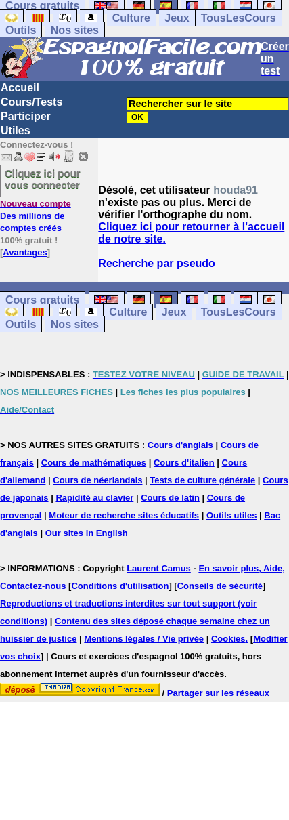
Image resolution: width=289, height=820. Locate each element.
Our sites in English (86, 533)
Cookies (228, 639)
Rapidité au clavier (94, 498)
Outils (20, 30)
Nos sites (75, 30)
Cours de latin (170, 498)
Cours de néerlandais (97, 480)
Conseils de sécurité (220, 586)
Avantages (25, 252)
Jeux (176, 18)
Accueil (20, 88)
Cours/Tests (31, 102)
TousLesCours (238, 18)
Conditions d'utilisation (120, 586)
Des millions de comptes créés (35, 216)
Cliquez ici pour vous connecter (43, 178)
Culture (131, 18)
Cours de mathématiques (93, 462)
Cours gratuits (42, 300)
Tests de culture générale (202, 480)
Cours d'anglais (180, 445)
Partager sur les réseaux (218, 693)
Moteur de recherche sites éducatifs (124, 515)
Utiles (15, 130)
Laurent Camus (159, 568)
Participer (26, 116)
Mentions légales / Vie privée (144, 639)
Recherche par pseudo (156, 263)
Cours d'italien (184, 462)
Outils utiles (231, 515)
